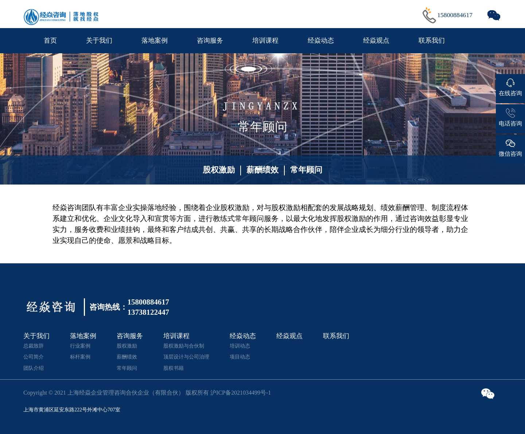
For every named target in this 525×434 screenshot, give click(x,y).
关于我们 (99, 40)
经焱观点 (376, 40)
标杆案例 (80, 357)
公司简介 (33, 357)
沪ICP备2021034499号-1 (240, 393)
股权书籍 (173, 368)
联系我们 (432, 40)
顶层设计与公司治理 (186, 357)
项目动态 (240, 357)
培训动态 (240, 346)
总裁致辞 (33, 346)
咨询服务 (210, 40)
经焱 (59, 208)
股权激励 (219, 169)
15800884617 (454, 15)
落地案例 (154, 40)
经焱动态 (321, 40)
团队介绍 (33, 368)
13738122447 (148, 312)
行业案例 (80, 346)
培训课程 (265, 40)
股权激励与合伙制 (183, 346)
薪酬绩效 (262, 169)
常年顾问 (306, 169)
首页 (50, 40)
